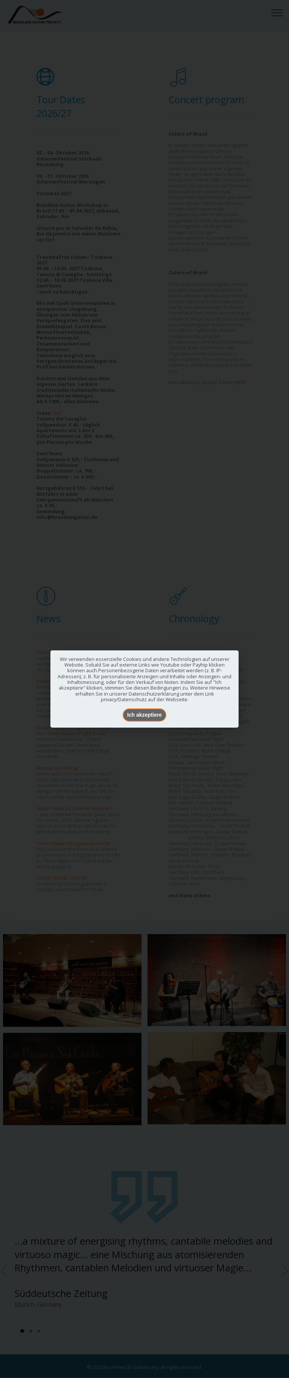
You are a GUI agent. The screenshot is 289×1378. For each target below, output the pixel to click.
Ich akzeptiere (144, 715)
